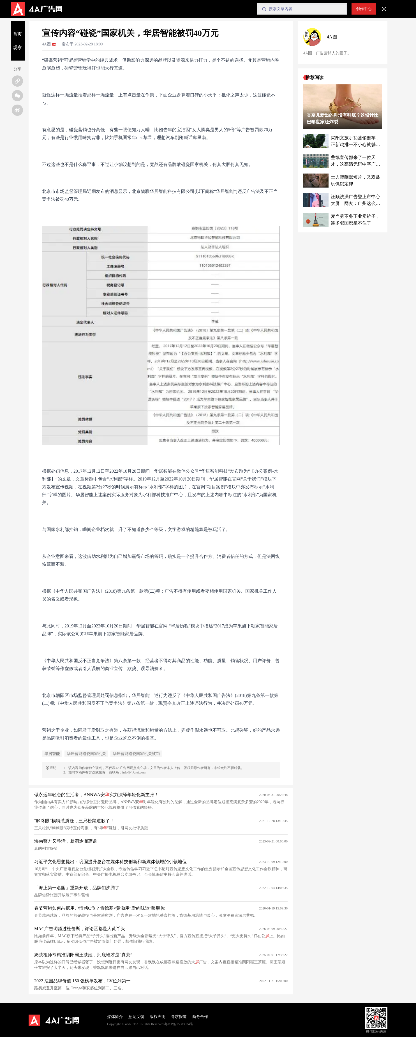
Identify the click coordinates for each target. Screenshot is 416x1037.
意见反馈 (136, 1017)
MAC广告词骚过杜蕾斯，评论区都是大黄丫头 (79, 928)
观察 (17, 47)
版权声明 (157, 1017)
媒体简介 (115, 1017)
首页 (17, 34)
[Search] (302, 9)
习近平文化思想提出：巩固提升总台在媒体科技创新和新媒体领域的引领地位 (110, 861)
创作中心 (364, 9)
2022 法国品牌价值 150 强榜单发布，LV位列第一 (82, 980)
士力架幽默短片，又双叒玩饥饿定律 (355, 180)
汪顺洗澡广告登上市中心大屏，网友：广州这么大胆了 (355, 200)
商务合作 (200, 1017)
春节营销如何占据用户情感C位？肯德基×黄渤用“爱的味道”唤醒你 (99, 908)
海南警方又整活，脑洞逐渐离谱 (65, 841)
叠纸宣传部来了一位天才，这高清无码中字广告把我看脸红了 (355, 161)
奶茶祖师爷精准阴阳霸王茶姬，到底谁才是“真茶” (83, 954)
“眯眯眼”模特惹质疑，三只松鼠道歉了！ (74, 820)
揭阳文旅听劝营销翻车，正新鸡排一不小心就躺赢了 (355, 141)
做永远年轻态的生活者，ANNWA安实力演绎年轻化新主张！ (96, 794)
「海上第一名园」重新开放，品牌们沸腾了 (76, 887)
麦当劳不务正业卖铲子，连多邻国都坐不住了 (355, 219)
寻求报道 (179, 1017)
